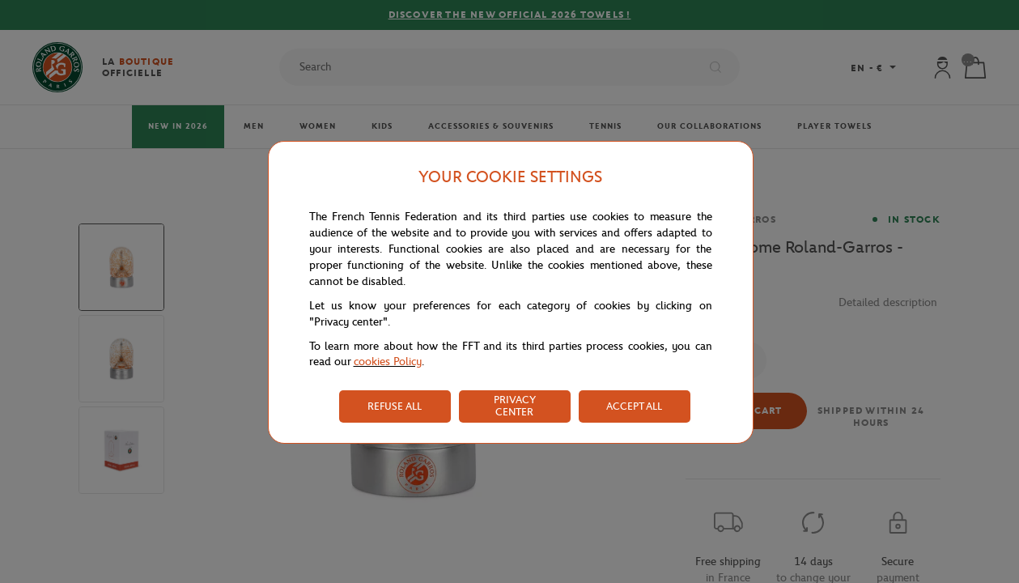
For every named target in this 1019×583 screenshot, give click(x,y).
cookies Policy (388, 361)
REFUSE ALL (394, 406)
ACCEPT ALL (634, 406)
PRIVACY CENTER (515, 406)
